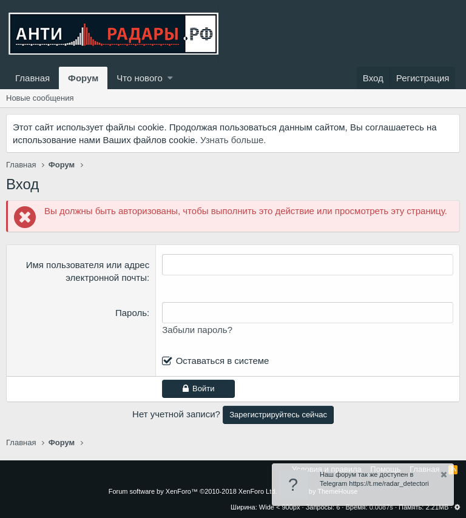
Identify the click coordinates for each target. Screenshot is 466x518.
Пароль (131, 313)
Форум (83, 78)
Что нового (139, 78)
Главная (32, 78)
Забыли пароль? (197, 330)
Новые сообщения (40, 98)
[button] (170, 78)
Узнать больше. (233, 140)
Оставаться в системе (222, 360)
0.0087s (381, 507)
